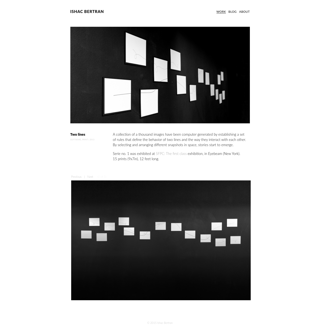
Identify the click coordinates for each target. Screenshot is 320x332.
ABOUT (244, 11)
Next (90, 176)
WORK (221, 11)
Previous (76, 176)
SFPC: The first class (171, 153)
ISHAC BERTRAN (87, 11)
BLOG (232, 11)
